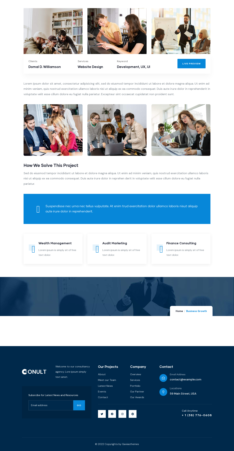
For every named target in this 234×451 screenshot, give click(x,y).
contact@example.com (185, 379)
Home (179, 311)
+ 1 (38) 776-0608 (197, 415)
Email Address (177, 374)
